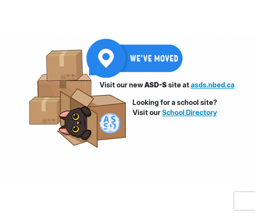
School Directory (189, 112)
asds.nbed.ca (212, 85)
